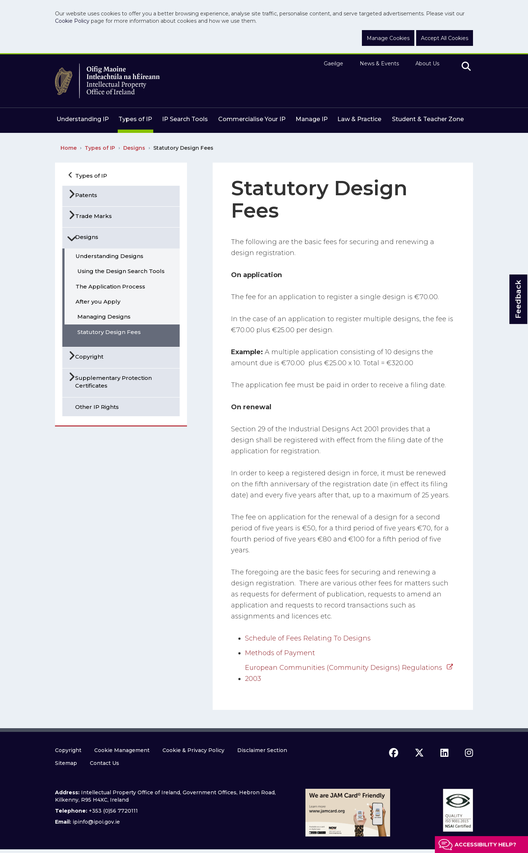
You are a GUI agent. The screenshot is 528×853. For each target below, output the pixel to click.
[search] (466, 67)
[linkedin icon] (444, 752)
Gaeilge (333, 63)
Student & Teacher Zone (428, 119)
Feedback (518, 299)
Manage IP (312, 119)
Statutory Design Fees (183, 148)
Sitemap (66, 763)
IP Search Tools (185, 119)
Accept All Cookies (444, 38)
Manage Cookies (388, 38)
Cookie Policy (72, 21)
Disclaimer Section (262, 750)
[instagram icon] (469, 752)
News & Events (379, 63)
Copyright (68, 750)
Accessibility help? (485, 844)
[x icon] (419, 752)
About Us (427, 63)
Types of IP (135, 119)
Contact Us (104, 763)
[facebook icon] (393, 752)
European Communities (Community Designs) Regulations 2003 (343, 673)
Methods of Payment (280, 653)
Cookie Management (122, 750)
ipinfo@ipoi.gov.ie (96, 821)
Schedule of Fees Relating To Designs (308, 638)
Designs (134, 148)
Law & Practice (359, 119)
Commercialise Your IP (252, 119)
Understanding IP (82, 119)
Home (68, 148)
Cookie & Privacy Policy (193, 750)
